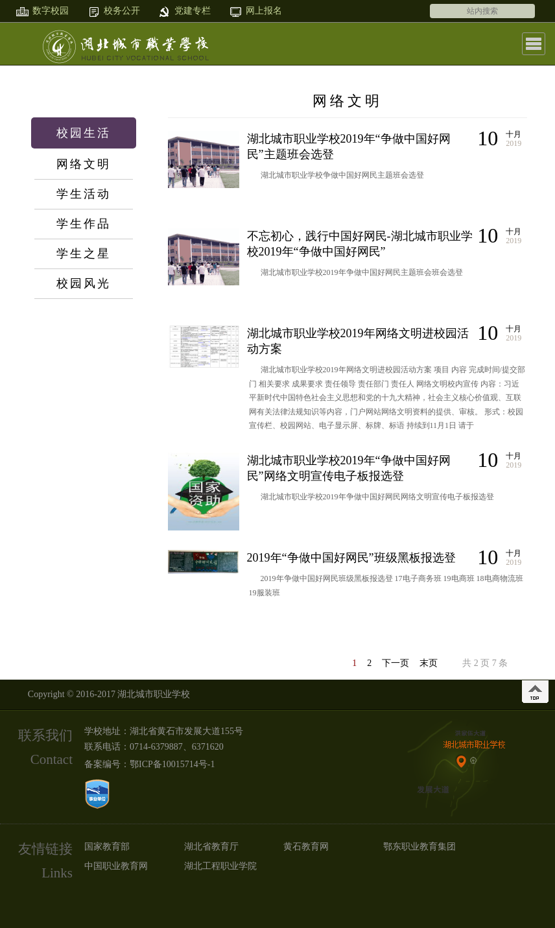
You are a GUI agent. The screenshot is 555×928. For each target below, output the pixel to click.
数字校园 (83, 343)
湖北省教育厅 (211, 846)
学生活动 (83, 193)
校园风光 (83, 283)
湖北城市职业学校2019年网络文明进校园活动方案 (358, 341)
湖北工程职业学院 (220, 866)
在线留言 (83, 437)
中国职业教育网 (116, 866)
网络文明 (83, 164)
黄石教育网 (306, 846)
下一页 (395, 663)
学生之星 (83, 253)
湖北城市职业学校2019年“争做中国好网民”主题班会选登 (349, 146)
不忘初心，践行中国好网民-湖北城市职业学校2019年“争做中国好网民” (360, 244)
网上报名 (83, 406)
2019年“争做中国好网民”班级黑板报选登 (351, 557)
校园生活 (83, 132)
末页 (428, 663)
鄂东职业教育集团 (419, 846)
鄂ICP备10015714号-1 (172, 764)
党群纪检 (83, 375)
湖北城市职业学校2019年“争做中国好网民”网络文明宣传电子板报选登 (349, 468)
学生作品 (83, 223)
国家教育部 (107, 846)
